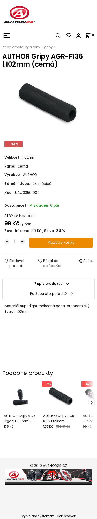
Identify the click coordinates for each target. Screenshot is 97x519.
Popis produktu (48, 283)
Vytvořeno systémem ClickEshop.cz (49, 516)
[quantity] (15, 242)
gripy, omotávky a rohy (21, 47)
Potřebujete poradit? (48, 293)
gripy (48, 47)
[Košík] (91, 35)
